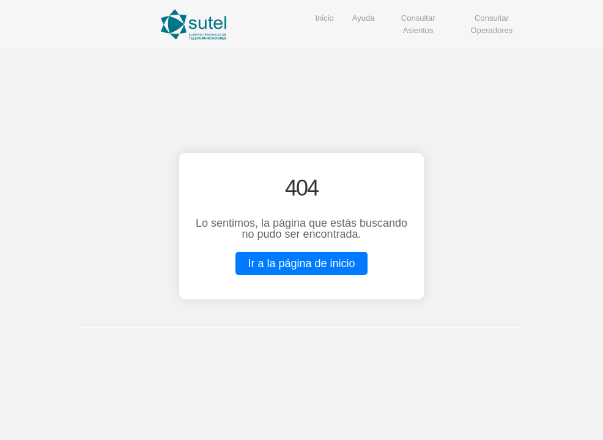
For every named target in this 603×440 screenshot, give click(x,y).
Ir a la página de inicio (301, 263)
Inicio (325, 18)
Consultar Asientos (418, 24)
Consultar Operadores (492, 24)
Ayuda (363, 18)
